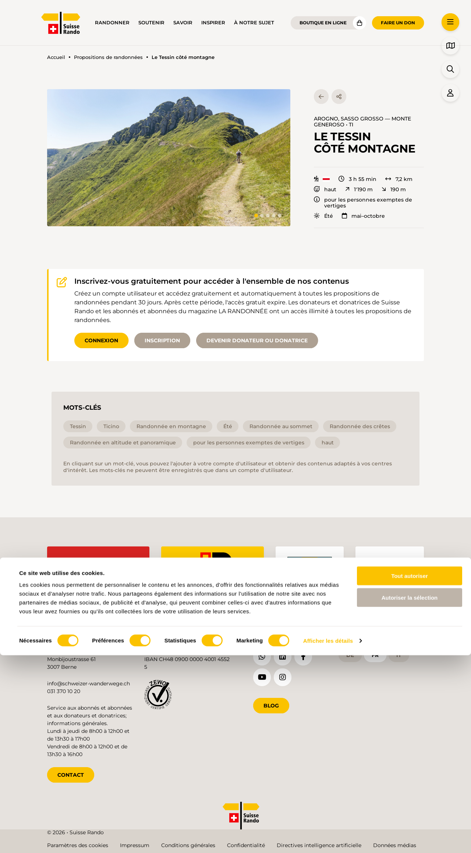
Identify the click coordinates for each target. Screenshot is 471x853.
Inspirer (213, 22)
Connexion (101, 340)
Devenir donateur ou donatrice (257, 340)
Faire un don (398, 22)
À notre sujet (254, 22)
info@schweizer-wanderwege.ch (88, 682)
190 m (394, 189)
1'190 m (359, 189)
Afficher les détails (328, 838)
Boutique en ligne (323, 22)
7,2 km (398, 179)
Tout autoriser (409, 773)
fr (375, 653)
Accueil (56, 57)
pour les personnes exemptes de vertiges (363, 203)
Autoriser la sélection (410, 795)
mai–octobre (363, 216)
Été (323, 216)
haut (325, 189)
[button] (168, 157)
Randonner (112, 22)
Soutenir (151, 22)
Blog (271, 704)
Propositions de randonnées (108, 57)
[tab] (256, 215)
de (350, 653)
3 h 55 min (357, 179)
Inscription (162, 340)
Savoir (182, 22)
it (398, 653)
